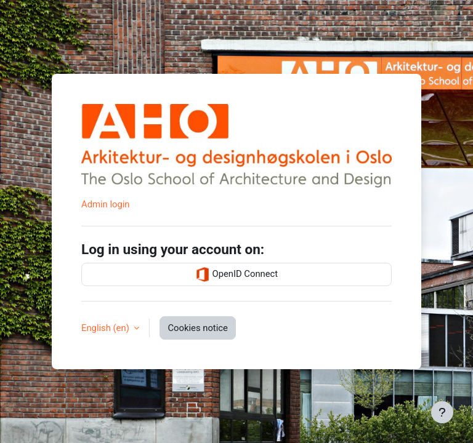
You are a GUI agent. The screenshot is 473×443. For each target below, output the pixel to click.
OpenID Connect (236, 274)
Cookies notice (197, 327)
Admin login (105, 204)
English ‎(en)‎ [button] (106, 327)
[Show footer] (442, 412)
